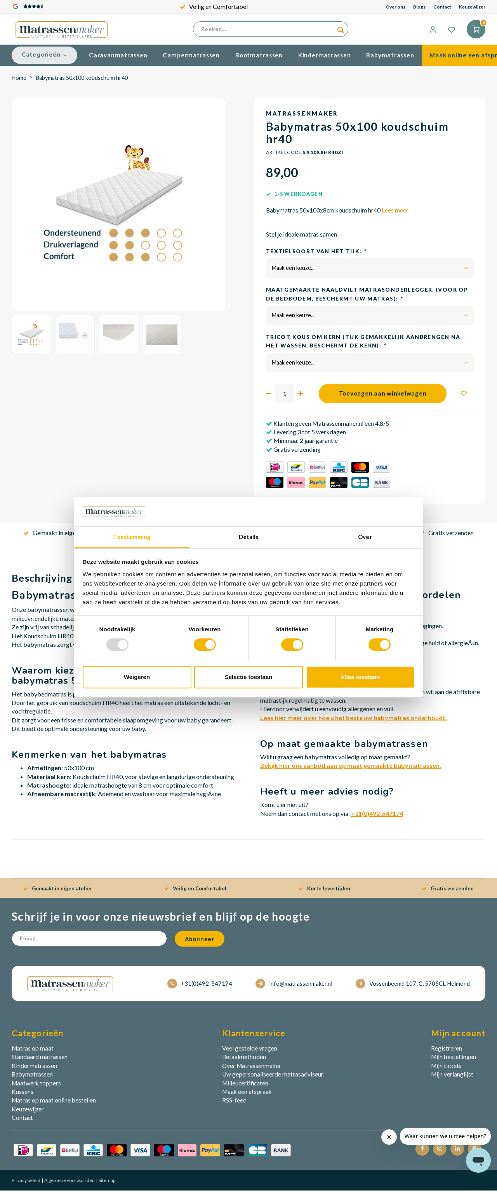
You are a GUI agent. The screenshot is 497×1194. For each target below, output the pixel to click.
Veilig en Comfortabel (214, 6)
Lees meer (395, 213)
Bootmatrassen (259, 58)
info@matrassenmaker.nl (293, 987)
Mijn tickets (446, 1069)
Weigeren (137, 677)
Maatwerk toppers (36, 1086)
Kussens (22, 1095)
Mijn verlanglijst (452, 1077)
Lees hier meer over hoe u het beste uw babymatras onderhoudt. (353, 720)
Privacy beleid (26, 1183)
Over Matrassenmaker (251, 1069)
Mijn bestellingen (453, 1060)
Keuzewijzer (472, 7)
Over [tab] (365, 537)
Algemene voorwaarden (69, 1183)
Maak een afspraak (247, 1095)
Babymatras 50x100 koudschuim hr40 (82, 81)
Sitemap (106, 1183)
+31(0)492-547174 (377, 817)
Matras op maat (33, 1051)
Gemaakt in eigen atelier (60, 536)
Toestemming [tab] (132, 537)
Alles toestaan (360, 677)
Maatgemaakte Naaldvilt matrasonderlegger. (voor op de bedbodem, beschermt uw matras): (367, 297)
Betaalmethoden (244, 1060)
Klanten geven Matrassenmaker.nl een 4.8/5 (330, 426)
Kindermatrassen (324, 58)
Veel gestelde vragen (249, 1051)
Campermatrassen (191, 58)
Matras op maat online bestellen (54, 1103)
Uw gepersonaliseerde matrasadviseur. (273, 1077)
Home (19, 81)
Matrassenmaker (302, 117)
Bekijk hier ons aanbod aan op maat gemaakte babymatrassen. (350, 768)
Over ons (395, 7)
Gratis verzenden (446, 536)
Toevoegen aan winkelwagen (383, 396)
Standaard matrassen (40, 1060)
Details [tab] (249, 537)
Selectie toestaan (249, 677)
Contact (442, 7)
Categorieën (44, 58)
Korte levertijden (324, 892)
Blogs (419, 7)
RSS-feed (234, 1103)
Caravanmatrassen (118, 58)
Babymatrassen (390, 58)
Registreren (446, 1051)
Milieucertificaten (245, 1086)
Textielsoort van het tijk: (316, 254)
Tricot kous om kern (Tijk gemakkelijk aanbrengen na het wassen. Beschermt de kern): (363, 344)
